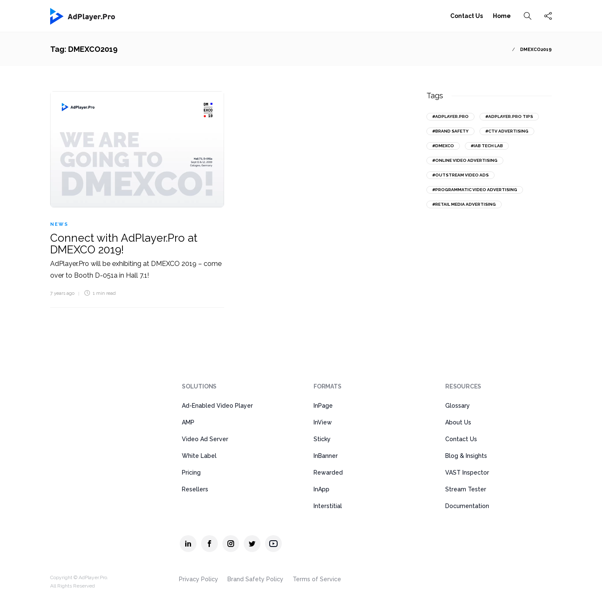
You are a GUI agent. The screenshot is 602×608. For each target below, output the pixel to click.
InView (323, 422)
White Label (199, 455)
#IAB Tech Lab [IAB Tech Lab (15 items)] (487, 145)
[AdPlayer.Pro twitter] (252, 543)
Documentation (467, 506)
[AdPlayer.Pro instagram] (230, 543)
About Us (458, 422)
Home (502, 16)
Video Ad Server (205, 439)
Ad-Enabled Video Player (217, 405)
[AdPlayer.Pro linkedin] (188, 543)
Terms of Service (317, 579)
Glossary (457, 405)
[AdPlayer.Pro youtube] (273, 543)
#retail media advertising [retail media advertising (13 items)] (464, 204)
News (59, 224)
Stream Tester (465, 489)
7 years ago (62, 293)
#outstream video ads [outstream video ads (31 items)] (460, 175)
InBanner (326, 455)
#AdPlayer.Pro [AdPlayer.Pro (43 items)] (450, 116)
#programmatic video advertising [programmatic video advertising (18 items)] (474, 189)
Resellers (195, 489)
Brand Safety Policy (255, 579)
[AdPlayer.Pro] (83, 391)
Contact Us (466, 16)
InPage (323, 405)
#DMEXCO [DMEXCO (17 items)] (443, 145)
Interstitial (328, 506)
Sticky (322, 439)
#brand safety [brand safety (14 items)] (450, 131)
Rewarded (328, 472)
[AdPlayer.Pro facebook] (209, 543)
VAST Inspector (467, 472)
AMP (188, 422)
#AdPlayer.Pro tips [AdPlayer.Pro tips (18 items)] (509, 116)
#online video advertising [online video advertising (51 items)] (464, 160)
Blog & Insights (466, 455)
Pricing (191, 472)
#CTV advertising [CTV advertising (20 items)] (506, 131)
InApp (321, 489)
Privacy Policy (198, 579)
